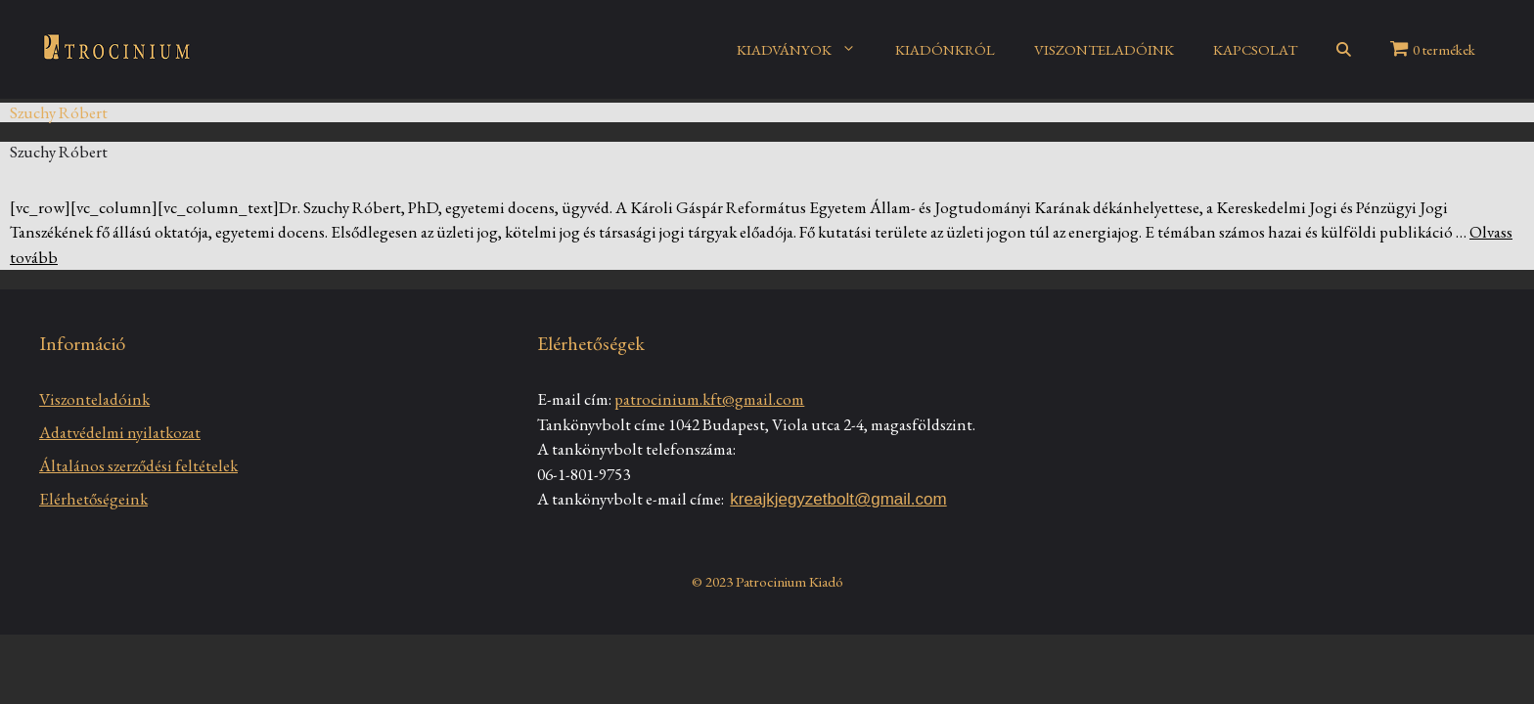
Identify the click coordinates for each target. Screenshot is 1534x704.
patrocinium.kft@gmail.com (709, 399)
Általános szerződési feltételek (138, 465)
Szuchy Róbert (59, 151)
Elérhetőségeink (93, 498)
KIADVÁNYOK (806, 50)
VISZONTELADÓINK (1104, 49)
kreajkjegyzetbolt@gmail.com (838, 499)
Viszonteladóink (94, 399)
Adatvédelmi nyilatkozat (120, 432)
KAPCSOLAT (1255, 49)
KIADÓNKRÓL (945, 49)
